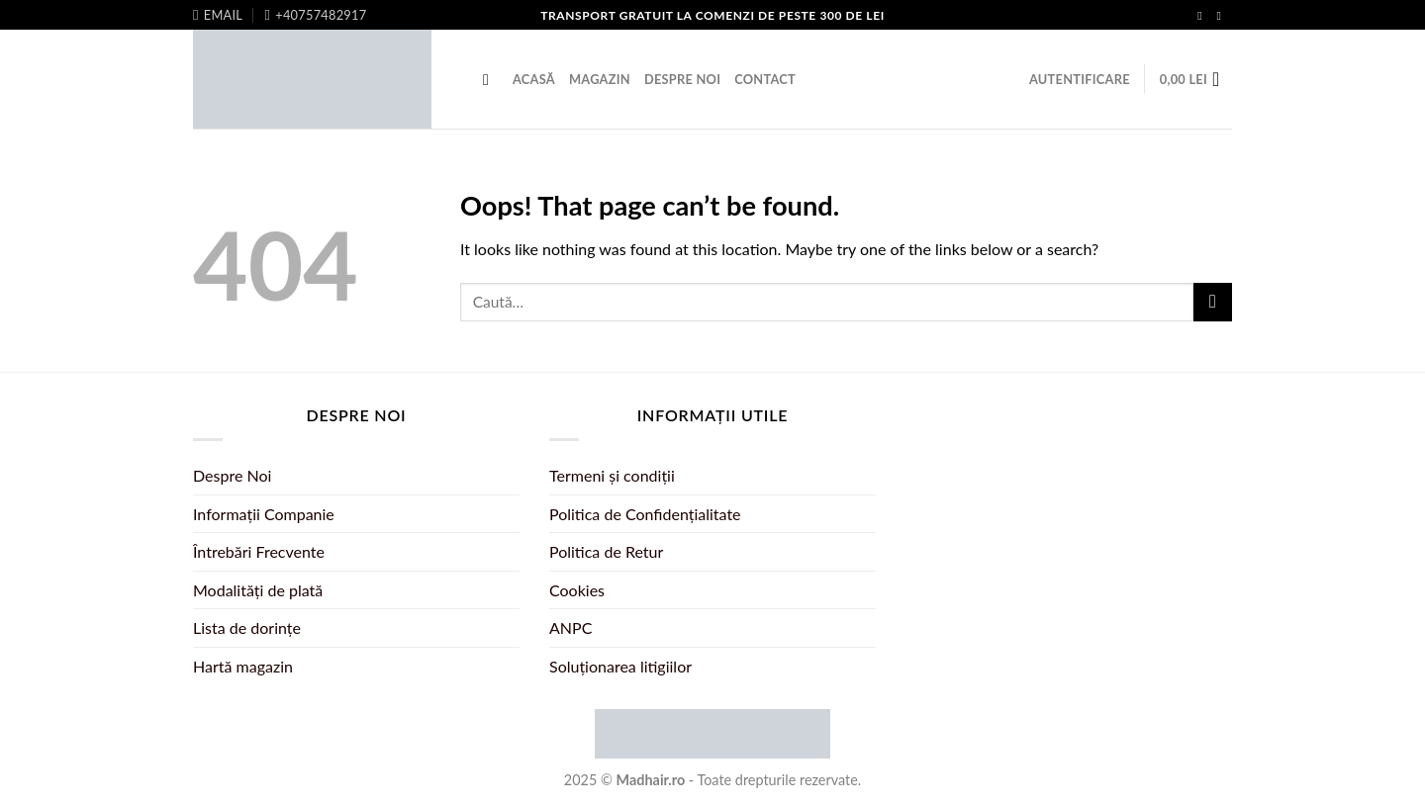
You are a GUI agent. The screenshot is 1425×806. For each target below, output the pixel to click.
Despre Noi (682, 79)
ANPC (570, 627)
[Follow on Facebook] (1203, 16)
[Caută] (491, 79)
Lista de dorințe (247, 627)
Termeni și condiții (612, 475)
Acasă (534, 79)
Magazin (599, 79)
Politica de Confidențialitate (645, 513)
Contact (765, 79)
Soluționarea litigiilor (620, 666)
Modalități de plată (258, 590)
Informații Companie (263, 513)
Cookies (577, 590)
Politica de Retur (606, 551)
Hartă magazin (243, 666)
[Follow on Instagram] (1222, 16)
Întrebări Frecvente (259, 551)
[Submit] (1212, 302)
